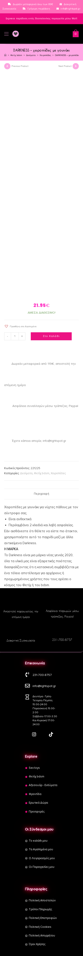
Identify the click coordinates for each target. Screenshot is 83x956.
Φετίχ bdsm (41, 473)
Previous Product (20, 66)
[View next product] (76, 66)
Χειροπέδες (58, 473)
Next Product (64, 66)
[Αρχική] (5, 55)
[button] (20, 326)
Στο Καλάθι (51, 336)
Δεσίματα (26, 473)
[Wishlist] (14, 34)
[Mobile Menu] (6, 34)
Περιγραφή (41, 494)
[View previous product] (7, 66)
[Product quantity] (15, 336)
